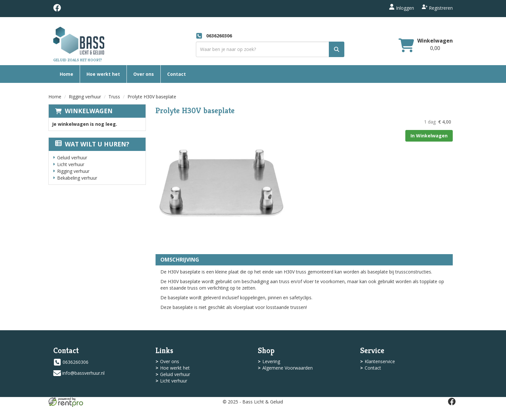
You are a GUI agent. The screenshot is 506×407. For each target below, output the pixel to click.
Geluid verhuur (72, 157)
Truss (114, 97)
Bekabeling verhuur (77, 178)
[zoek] (336, 49)
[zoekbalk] (270, 49)
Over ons (143, 74)
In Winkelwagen (429, 136)
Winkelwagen (89, 111)
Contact (176, 74)
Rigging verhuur (85, 97)
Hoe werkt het (103, 74)
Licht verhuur (70, 164)
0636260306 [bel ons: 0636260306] (75, 362)
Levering (271, 361)
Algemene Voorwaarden (287, 368)
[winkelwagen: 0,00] (435, 48)
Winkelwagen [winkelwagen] (435, 40)
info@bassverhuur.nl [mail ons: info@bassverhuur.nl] (83, 373)
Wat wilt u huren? (92, 144)
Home (66, 74)
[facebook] (57, 10)
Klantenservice (380, 361)
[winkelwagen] (406, 46)
